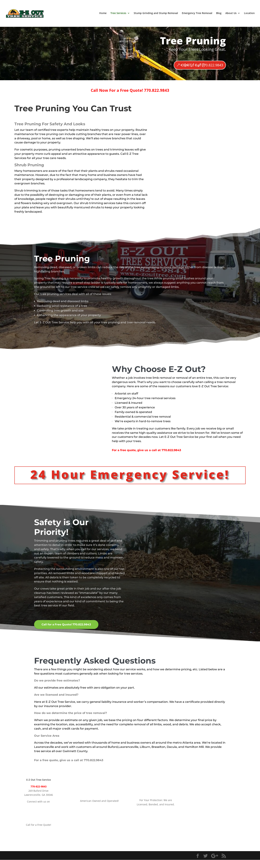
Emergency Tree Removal (197, 13)
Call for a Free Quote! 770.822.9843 (68, 624)
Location (249, 13)
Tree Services (118, 13)
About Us (231, 13)
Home (103, 13)
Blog (218, 13)
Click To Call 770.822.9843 (202, 65)
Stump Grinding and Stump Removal (156, 13)
